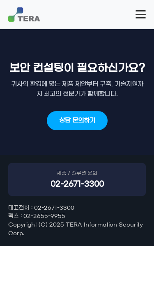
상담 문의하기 (77, 120)
